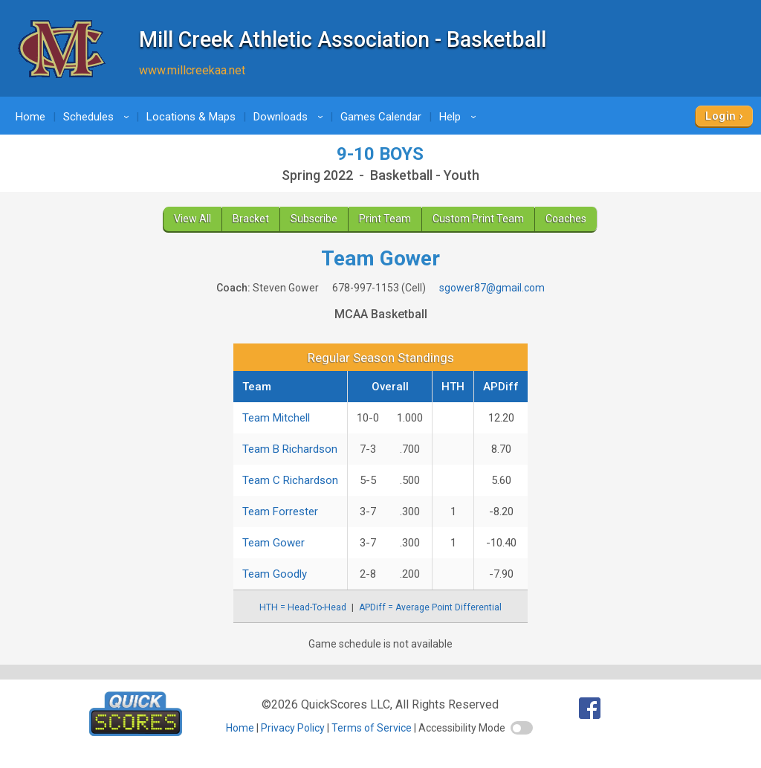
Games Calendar (380, 116)
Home (30, 116)
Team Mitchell (276, 418)
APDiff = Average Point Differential (430, 607)
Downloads (290, 116)
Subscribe (314, 219)
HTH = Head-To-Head (302, 607)
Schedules (98, 116)
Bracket (251, 219)
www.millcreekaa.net (192, 70)
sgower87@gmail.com (492, 288)
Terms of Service (371, 728)
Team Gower (273, 542)
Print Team (385, 219)
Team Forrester (280, 511)
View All (192, 219)
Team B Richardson (289, 449)
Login (720, 116)
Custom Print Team (478, 219)
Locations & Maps (191, 116)
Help (460, 116)
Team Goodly (274, 574)
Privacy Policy (293, 728)
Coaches (565, 219)
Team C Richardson (290, 480)
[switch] (522, 728)
